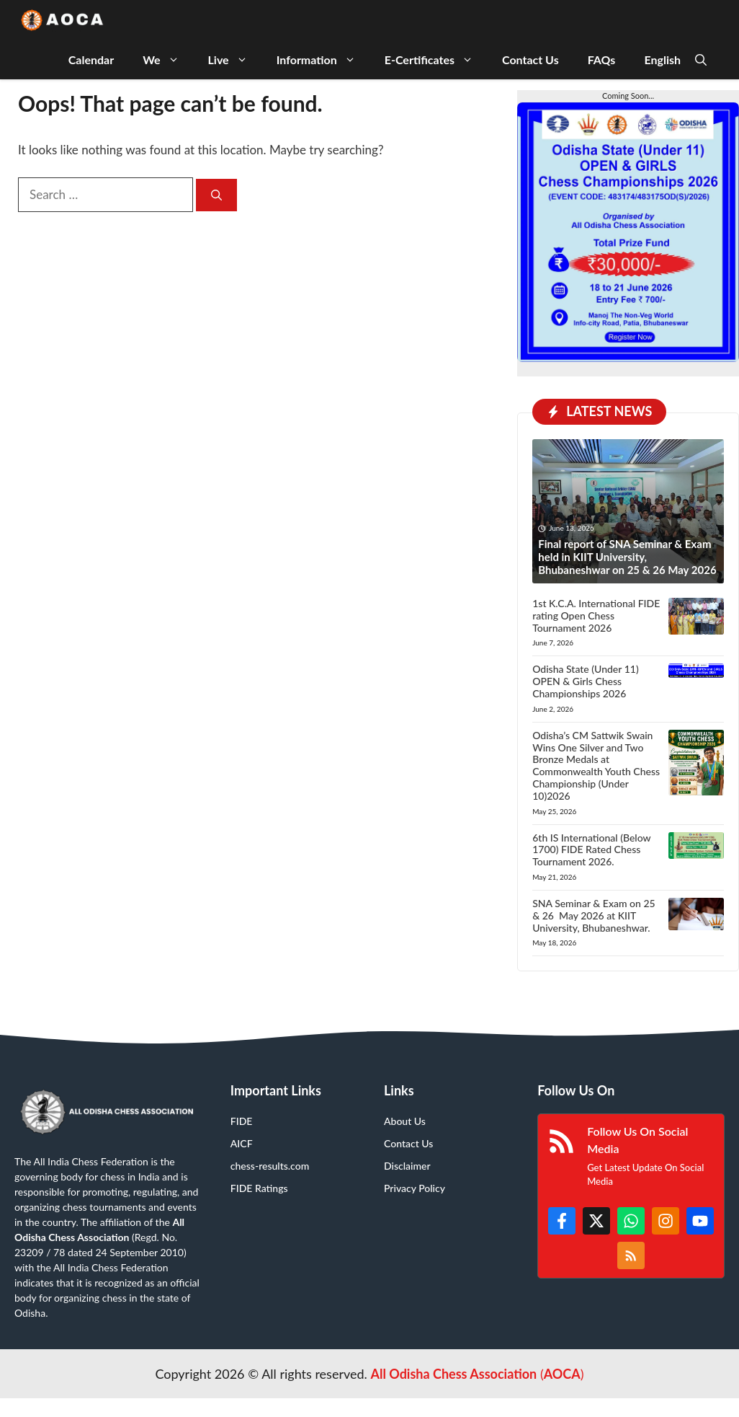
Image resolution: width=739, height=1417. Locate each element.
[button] (701, 59)
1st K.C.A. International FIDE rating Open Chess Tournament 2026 (596, 615)
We (168, 59)
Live (235, 59)
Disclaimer (407, 1166)
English (662, 59)
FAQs (602, 59)
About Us (405, 1121)
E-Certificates (436, 59)
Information (323, 59)
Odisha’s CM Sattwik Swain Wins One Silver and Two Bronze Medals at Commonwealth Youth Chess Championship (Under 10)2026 (596, 765)
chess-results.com (269, 1166)
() (476, 1374)
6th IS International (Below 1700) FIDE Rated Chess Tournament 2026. (591, 849)
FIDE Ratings (259, 1188)
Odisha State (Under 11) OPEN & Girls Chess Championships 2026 (585, 681)
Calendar (91, 59)
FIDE (241, 1121)
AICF (241, 1143)
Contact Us (530, 59)
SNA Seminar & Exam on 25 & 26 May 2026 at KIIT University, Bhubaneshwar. (593, 915)
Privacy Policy (414, 1188)
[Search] (216, 195)
